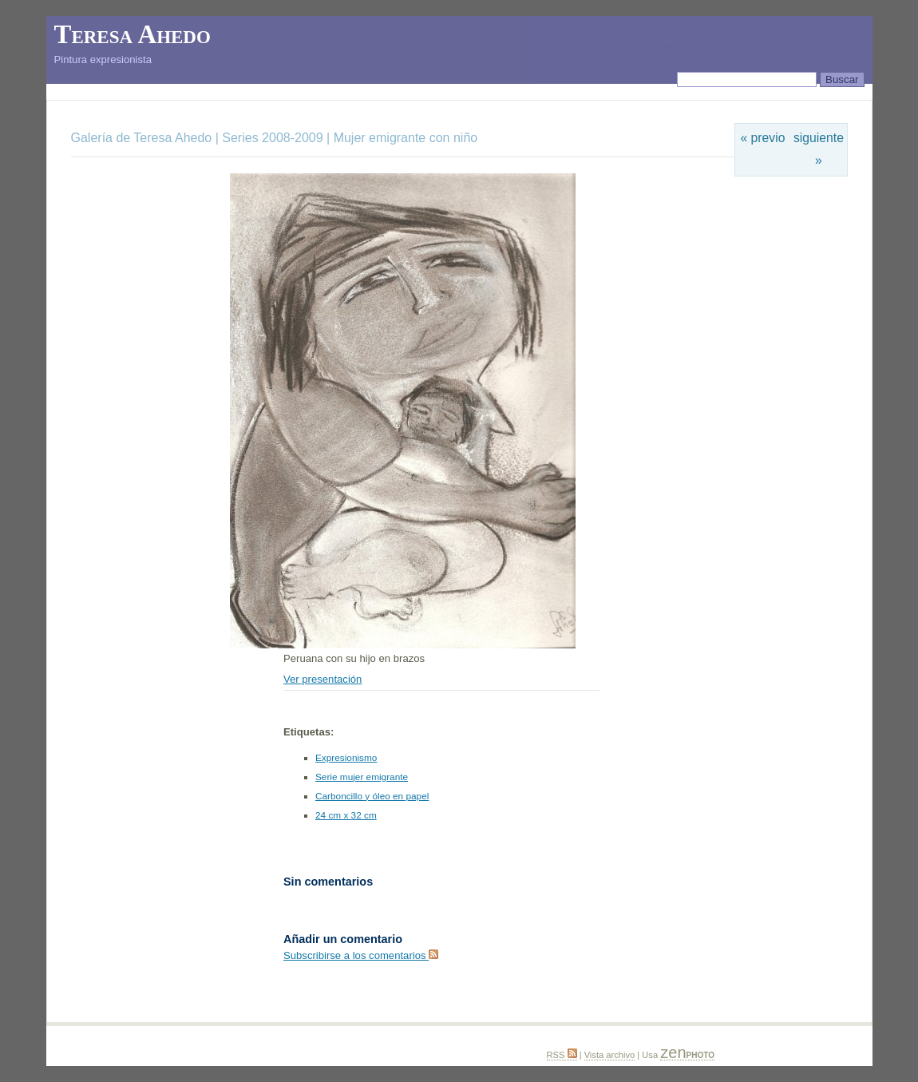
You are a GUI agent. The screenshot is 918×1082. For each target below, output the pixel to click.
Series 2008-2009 (272, 138)
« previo (763, 138)
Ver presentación (322, 679)
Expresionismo (346, 757)
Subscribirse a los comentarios (360, 955)
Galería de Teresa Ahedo (143, 138)
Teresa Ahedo (132, 34)
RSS (562, 1055)
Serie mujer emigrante (361, 777)
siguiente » (818, 149)
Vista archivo (609, 1055)
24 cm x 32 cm (346, 815)
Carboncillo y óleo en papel (372, 796)
